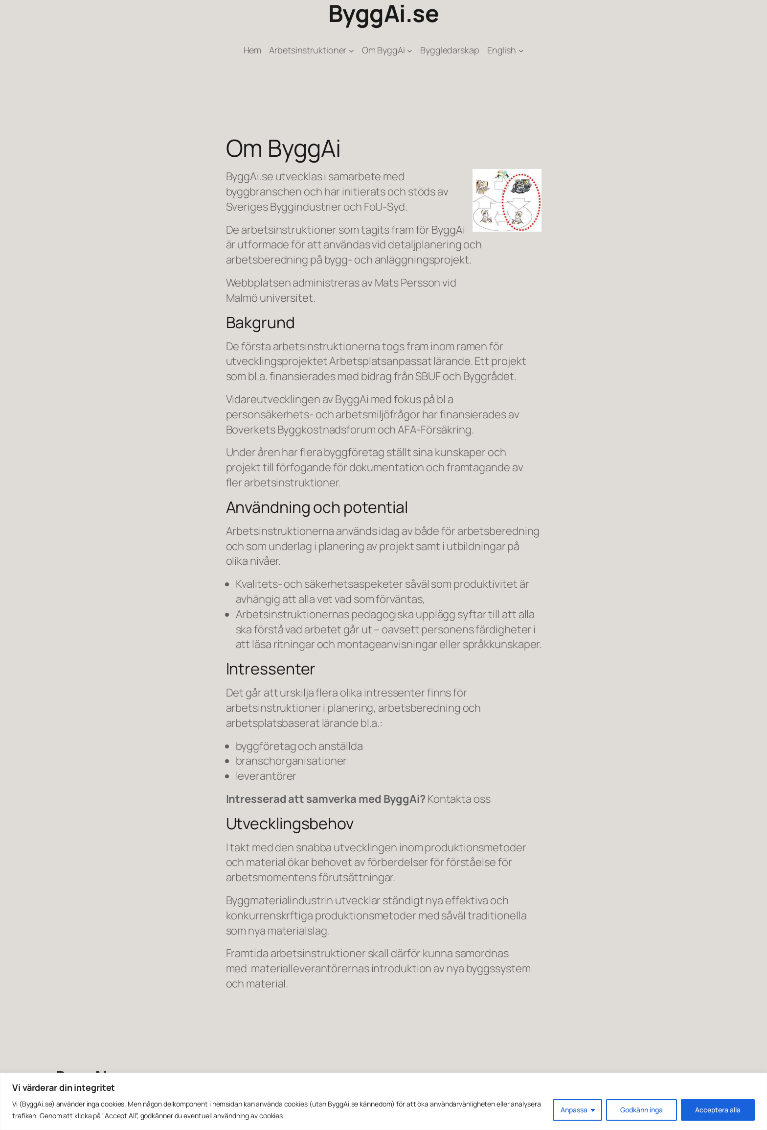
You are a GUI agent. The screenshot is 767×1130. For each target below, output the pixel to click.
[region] (383, 1101)
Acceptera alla (718, 1109)
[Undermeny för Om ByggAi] (409, 50)
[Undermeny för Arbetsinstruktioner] (351, 50)
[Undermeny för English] (521, 50)
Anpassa (574, 1109)
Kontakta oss (459, 799)
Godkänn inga (641, 1109)
